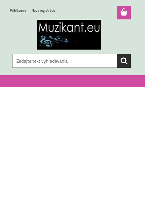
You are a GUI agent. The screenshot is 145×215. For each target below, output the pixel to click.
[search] (124, 61)
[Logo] (69, 35)
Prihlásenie (18, 10)
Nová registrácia (44, 10)
